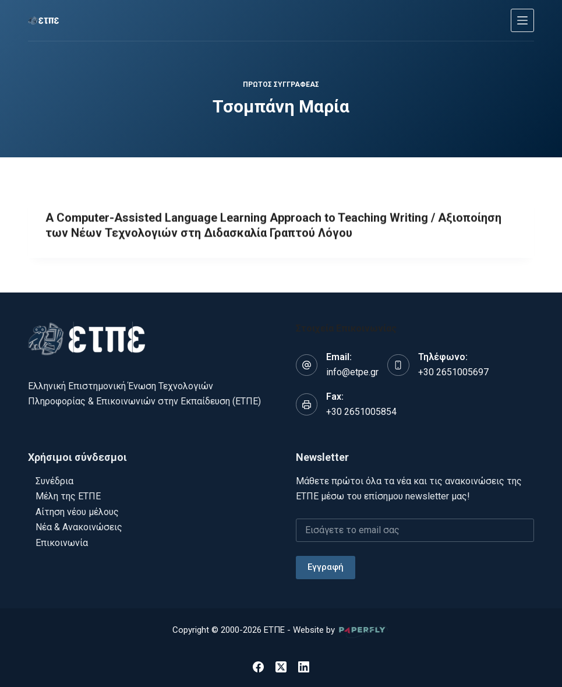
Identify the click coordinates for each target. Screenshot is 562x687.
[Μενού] (522, 20)
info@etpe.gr (352, 372)
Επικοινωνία (62, 542)
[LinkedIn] (303, 666)
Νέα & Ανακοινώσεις (79, 527)
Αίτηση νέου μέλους (77, 511)
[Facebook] (258, 666)
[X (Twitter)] (281, 666)
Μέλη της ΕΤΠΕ (68, 496)
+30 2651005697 (453, 372)
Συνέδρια (54, 481)
